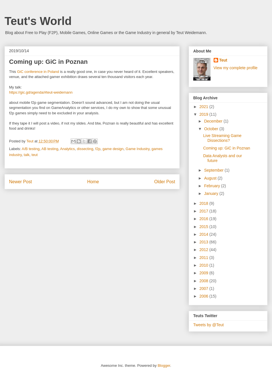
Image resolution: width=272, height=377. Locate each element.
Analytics (67, 149)
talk (26, 155)
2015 (204, 226)
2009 (204, 273)
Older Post (164, 181)
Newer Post (20, 181)
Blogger (164, 365)
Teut (223, 60)
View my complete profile (236, 68)
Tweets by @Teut (208, 325)
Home (93, 181)
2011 (204, 257)
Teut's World (38, 21)
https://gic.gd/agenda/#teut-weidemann (41, 92)
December (213, 121)
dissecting (85, 149)
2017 (204, 211)
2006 (204, 296)
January (211, 193)
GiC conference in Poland (38, 71)
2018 (204, 203)
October (211, 129)
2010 (204, 265)
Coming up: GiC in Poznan (226, 148)
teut (34, 155)
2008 (204, 281)
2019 (204, 114)
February (212, 186)
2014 (204, 234)
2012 (204, 249)
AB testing (49, 149)
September (214, 170)
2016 (204, 218)
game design (113, 149)
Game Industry (137, 149)
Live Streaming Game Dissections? (222, 138)
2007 (204, 288)
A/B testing (31, 149)
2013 (204, 242)
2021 (204, 106)
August (210, 178)
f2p (97, 149)
